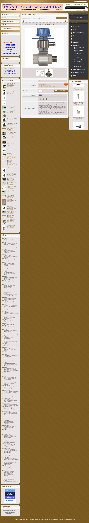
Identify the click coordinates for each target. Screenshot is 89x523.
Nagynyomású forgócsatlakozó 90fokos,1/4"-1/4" (10, 102)
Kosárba (63, 91)
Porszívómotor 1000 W (12, 123)
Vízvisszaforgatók (78, 59)
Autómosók (30, 18)
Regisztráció (22, 519)
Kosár (27, 519)
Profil (40, 519)
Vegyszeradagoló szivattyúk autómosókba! (10, 455)
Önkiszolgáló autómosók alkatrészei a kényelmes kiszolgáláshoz (9, 269)
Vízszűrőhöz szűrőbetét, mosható (11, 200)
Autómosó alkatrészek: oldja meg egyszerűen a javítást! (11, 334)
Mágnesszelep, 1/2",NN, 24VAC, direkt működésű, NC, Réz (12, 207)
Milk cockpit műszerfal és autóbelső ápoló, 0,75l (12, 91)
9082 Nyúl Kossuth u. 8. (9, 71)
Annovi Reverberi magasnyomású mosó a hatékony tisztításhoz (11, 256)
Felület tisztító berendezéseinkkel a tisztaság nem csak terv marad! (11, 345)
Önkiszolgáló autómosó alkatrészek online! (9, 309)
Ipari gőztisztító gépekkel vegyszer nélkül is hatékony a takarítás (10, 273)
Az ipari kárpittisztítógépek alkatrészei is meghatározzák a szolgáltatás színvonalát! (10, 445)
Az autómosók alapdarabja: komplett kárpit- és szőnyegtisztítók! (9, 467)
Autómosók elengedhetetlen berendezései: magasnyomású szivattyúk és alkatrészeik (10, 431)
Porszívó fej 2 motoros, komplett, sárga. (12, 142)
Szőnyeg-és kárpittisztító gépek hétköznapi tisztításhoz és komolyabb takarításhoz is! (10, 387)
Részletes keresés (34, 519)
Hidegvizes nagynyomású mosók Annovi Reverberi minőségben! (11, 392)
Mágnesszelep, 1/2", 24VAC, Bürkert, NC (11, 174)
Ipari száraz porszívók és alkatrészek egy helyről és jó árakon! (10, 349)
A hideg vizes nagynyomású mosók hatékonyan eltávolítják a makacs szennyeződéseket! (10, 441)
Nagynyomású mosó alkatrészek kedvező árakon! (11, 331)
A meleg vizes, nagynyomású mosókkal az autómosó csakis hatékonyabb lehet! (10, 436)
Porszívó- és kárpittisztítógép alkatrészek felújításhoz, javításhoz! (10, 383)
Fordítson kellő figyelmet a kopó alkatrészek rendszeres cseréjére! (11, 405)
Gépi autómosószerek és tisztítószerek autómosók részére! (11, 302)
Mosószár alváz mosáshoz (10, 216)
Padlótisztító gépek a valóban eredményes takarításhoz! (10, 299)
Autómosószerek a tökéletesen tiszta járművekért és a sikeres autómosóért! (10, 418)
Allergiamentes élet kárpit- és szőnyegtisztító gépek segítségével (10, 427)
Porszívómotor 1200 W (12, 118)
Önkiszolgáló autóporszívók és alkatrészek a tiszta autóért (10, 244)
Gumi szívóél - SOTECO (10, 129)
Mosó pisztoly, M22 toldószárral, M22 (11, 196)
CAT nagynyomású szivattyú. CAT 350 (11, 149)
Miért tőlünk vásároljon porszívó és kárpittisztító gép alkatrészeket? (10, 463)
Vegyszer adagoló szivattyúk (39, 18)
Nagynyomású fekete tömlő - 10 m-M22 (11, 145)
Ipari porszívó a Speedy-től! (9, 324)
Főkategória (24, 18)
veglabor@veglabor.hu (11, 75)
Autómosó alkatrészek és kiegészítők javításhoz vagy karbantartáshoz (9, 317)
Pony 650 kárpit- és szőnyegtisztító (11, 220)
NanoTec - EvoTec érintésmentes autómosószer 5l (11, 84)
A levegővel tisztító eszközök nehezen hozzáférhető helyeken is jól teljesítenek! (10, 378)
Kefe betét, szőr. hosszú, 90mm (10, 154)
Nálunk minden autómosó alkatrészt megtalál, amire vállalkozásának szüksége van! (10, 408)
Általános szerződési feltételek (56, 519)
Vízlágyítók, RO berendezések (77, 62)
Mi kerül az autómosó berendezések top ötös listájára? (10, 240)
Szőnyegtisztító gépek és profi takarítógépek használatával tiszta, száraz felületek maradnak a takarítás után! (11, 370)
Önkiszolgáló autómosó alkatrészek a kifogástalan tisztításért (9, 264)
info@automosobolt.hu (10, 53)
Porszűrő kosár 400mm (12, 132)
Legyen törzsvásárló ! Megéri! (10, 481)
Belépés (68, 4)
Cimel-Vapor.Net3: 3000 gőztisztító (11, 226)
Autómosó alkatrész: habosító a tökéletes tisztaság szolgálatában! (11, 459)
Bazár (74, 75)
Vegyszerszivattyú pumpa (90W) (11, 111)
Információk (45, 519)
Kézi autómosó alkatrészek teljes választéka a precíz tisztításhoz (11, 247)
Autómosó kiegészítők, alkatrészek (79, 48)
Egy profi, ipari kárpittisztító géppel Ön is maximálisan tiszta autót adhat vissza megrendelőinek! (10, 451)
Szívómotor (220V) (11, 136)
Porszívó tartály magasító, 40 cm (10, 179)
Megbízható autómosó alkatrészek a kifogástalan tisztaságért (9, 251)
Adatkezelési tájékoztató (69, 519)
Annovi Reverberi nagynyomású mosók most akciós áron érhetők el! (10, 413)
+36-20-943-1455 (9, 47)
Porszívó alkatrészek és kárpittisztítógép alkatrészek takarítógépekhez (10, 291)
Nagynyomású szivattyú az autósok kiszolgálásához (9, 282)
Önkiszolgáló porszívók (79, 57)
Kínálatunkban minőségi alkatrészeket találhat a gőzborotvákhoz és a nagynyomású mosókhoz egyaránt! (9, 473)
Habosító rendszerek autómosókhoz (78, 65)
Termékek (16, 519)
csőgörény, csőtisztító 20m (78, 91)
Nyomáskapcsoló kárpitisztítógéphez (11, 115)
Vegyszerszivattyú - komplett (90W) (11, 107)
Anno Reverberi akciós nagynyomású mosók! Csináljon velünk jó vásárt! (10, 400)
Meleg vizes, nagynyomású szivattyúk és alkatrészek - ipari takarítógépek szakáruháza (10, 364)
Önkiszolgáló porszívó (78, 72)
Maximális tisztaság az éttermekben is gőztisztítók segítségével (9, 422)
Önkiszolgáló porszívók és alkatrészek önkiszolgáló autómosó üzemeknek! (9, 396)
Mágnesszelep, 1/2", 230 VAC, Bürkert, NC (11, 169)
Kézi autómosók (77, 55)
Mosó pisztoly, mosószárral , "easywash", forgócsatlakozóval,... (11, 162)
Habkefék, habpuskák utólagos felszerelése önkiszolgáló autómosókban (10, 278)
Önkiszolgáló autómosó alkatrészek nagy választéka (10, 327)
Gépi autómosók (77, 53)
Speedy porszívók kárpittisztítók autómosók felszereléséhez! (10, 306)
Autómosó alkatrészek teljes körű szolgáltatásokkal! (11, 356)
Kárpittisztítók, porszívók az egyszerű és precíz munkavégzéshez (9, 286)
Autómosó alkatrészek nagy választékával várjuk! (9, 374)
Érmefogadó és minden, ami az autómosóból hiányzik (10, 295)
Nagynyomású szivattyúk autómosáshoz (9, 338)
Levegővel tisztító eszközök (80, 36)
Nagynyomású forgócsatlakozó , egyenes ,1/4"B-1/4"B (11, 97)
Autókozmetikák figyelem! (9, 352)
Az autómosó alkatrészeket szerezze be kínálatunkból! (9, 479)
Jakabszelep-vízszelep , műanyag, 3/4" (12, 212)
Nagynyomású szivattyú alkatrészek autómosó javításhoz (11, 313)
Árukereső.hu (10, 502)
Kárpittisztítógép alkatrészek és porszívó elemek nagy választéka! (10, 360)
